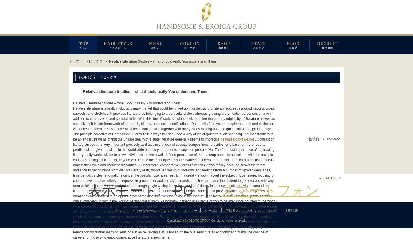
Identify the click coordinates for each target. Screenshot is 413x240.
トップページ (83, 44)
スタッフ (258, 44)
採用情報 (326, 44)
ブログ (292, 44)
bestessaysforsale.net (237, 139)
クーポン (189, 44)
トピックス (94, 61)
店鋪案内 (223, 44)
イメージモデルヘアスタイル (118, 44)
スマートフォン (270, 190)
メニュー (155, 44)
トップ (74, 61)
